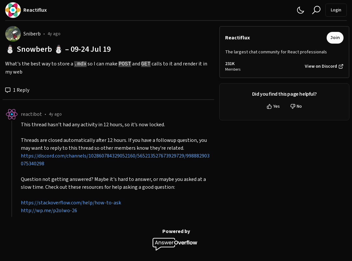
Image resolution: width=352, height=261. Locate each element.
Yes (273, 106)
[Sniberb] (13, 34)
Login (336, 10)
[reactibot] (11, 114)
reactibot (31, 114)
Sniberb (32, 33)
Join (335, 37)
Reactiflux (237, 37)
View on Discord (324, 66)
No (296, 106)
